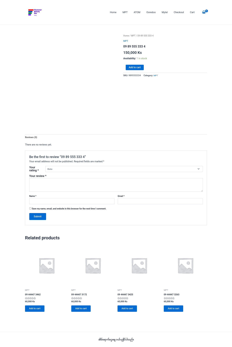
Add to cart (135, 67)
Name (32, 196)
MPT (131, 12)
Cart (193, 12)
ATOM (142, 12)
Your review (37, 176)
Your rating (34, 169)
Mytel (168, 12)
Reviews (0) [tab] (31, 137)
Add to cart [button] (36, 309)
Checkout (181, 12)
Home (121, 12)
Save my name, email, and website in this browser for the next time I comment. (69, 209)
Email (121, 196)
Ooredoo (155, 12)
